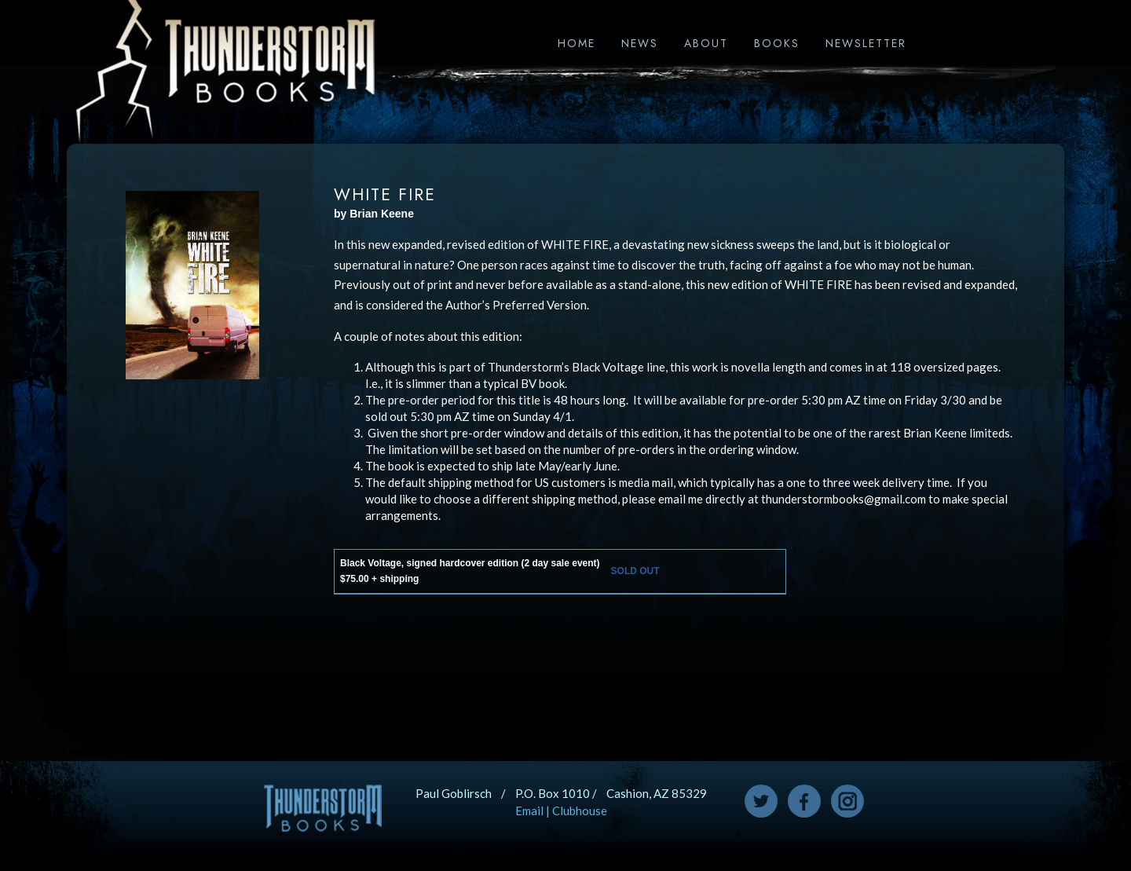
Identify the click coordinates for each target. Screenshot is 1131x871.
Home (576, 43)
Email (529, 810)
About (706, 43)
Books (777, 43)
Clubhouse (579, 810)
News (639, 43)
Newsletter (865, 43)
